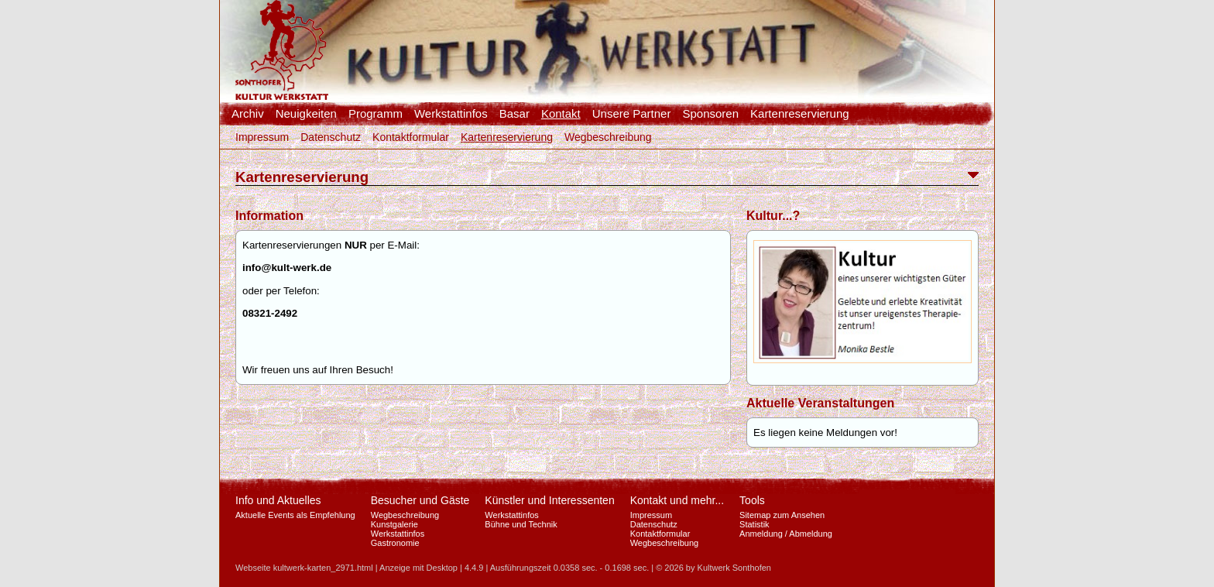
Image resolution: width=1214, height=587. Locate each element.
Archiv (247, 114)
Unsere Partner (631, 114)
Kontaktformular (410, 137)
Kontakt (561, 114)
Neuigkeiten (306, 114)
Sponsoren (710, 114)
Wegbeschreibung (608, 137)
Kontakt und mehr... (677, 500)
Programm (375, 114)
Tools (752, 500)
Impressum (262, 137)
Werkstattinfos (451, 114)
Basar (514, 114)
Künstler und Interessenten (549, 500)
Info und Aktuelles (278, 500)
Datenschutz (330, 137)
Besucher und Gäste (420, 500)
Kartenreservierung (799, 114)
